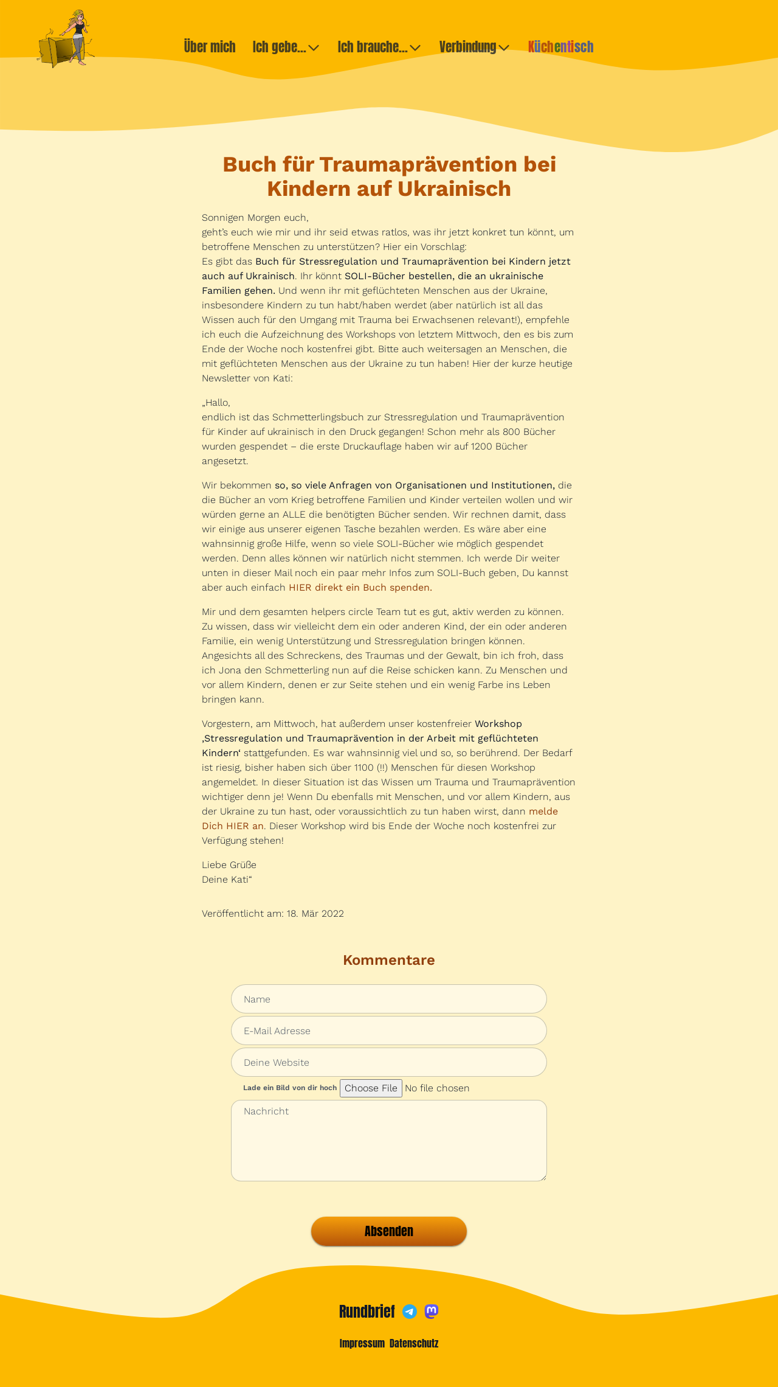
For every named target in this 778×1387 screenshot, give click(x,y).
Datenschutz (414, 1343)
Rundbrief (367, 1311)
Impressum (362, 1343)
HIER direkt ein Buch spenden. (360, 587)
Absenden (389, 1231)
